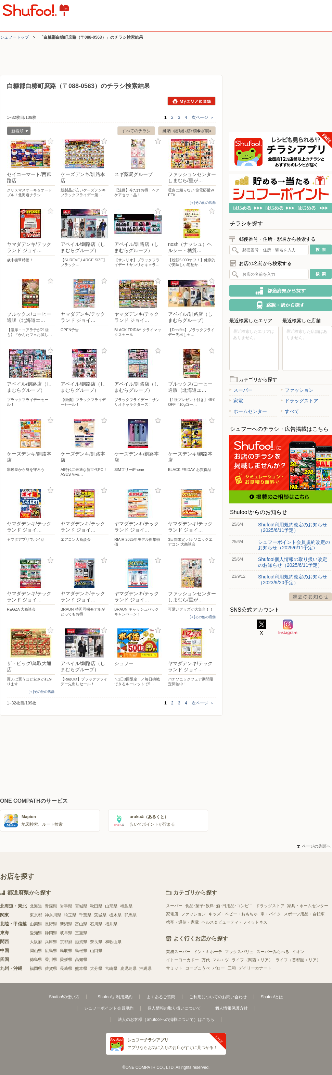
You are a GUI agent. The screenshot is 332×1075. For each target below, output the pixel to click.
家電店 (172, 914)
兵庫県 (51, 941)
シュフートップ (14, 37)
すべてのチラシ (136, 130)
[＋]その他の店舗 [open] (203, 202)
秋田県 (96, 906)
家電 (236, 400)
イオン (298, 951)
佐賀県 (51, 968)
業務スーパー (178, 951)
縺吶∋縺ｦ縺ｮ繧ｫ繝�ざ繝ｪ (187, 130)
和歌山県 (113, 941)
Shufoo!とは (272, 997)
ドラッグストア (299, 400)
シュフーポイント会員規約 (108, 1008)
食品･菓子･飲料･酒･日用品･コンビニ (219, 905)
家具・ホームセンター (307, 905)
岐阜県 (66, 932)
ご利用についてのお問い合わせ (218, 997)
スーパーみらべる (272, 951)
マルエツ (221, 960)
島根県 (81, 950)
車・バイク (270, 914)
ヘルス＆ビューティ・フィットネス (234, 922)
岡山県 (36, 950)
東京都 (36, 915)
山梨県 (36, 924)
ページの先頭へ (314, 846)
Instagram (287, 627)
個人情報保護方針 (231, 1008)
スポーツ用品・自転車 (304, 914)
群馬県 (130, 915)
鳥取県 (66, 950)
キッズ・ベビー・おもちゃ (233, 914)
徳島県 (36, 959)
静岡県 (51, 932)
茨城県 (100, 915)
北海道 (36, 906)
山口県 (96, 950)
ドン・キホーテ (207, 951)
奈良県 (96, 941)
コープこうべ (197, 968)
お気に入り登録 (50, 141)
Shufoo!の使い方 (64, 997)
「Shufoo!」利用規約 (112, 997)
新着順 (17, 131)
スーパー (241, 390)
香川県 (51, 959)
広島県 (51, 950)
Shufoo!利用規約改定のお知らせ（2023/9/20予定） (292, 579)
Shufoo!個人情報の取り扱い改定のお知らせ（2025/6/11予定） (292, 562)
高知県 (81, 959)
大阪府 (36, 941)
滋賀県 (81, 941)
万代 (206, 960)
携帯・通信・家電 (182, 922)
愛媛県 (66, 959)
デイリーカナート (255, 968)
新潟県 (66, 924)
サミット (174, 968)
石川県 (96, 924)
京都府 (66, 941)
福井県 (111, 924)
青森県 (51, 906)
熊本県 (81, 968)
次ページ (203, 117)
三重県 (81, 932)
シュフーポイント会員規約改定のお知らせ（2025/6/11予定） (294, 544)
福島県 (126, 906)
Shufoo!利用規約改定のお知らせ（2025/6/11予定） (292, 527)
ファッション (297, 390)
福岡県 (36, 968)
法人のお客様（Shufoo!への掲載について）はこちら (166, 1019)
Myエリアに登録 (191, 101)
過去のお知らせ (310, 596)
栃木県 (115, 915)
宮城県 (81, 906)
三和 (232, 968)
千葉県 (85, 915)
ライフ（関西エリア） (252, 960)
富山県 (81, 924)
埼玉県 (70, 915)
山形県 (111, 906)
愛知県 (36, 932)
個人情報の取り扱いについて (174, 1008)
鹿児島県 (128, 968)
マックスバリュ (239, 951)
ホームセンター (248, 411)
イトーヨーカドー (182, 960)
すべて (290, 411)
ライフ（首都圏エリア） (298, 960)
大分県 (96, 968)
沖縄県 (145, 968)
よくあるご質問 (160, 997)
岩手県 (66, 906)
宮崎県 (111, 968)
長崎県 (66, 968)
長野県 (51, 924)
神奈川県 (53, 915)
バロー (219, 968)
